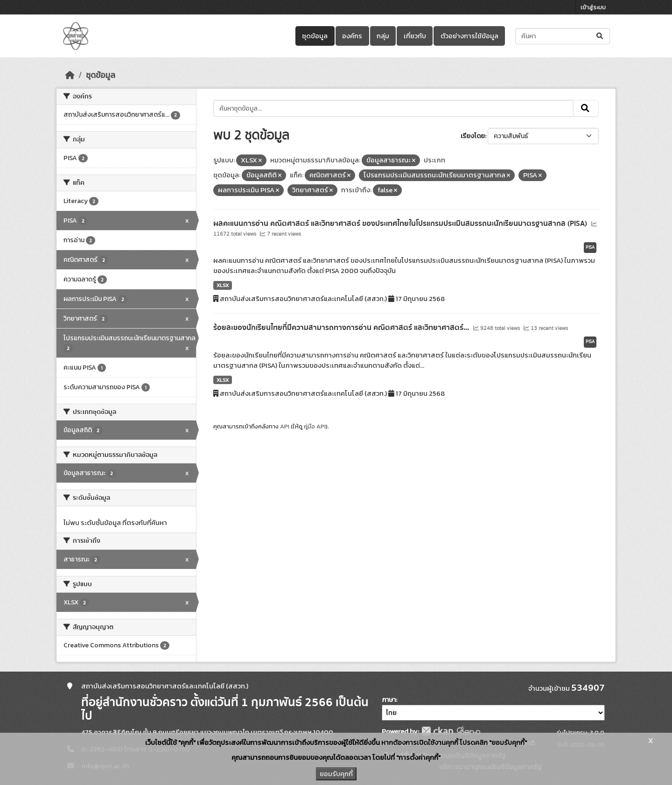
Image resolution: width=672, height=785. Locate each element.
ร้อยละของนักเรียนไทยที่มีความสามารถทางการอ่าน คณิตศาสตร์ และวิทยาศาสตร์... (342, 328)
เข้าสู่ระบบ (593, 7)
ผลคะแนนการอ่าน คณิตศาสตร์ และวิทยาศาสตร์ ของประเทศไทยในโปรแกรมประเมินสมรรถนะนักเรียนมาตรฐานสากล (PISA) (401, 223)
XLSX (223, 285)
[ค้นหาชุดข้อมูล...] (562, 36)
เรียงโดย (473, 136)
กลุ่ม (383, 36)
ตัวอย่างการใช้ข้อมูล (469, 36)
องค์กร (352, 36)
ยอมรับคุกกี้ (336, 774)
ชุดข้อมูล (315, 36)
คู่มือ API (315, 426)
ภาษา (389, 700)
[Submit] (600, 36)
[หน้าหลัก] (70, 75)
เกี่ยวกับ (415, 36)
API (284, 426)
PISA (590, 247)
